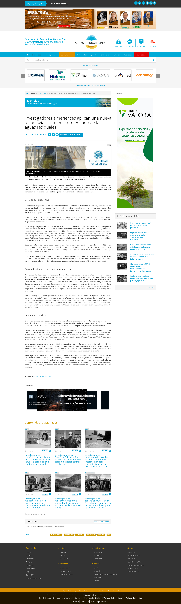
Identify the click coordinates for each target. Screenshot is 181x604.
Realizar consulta (65, 571)
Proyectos (63, 552)
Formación (105, 55)
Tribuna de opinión (66, 574)
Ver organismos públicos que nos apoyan (90, 85)
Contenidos (37, 55)
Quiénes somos (132, 568)
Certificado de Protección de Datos (110, 591)
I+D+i (26, 429)
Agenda (93, 55)
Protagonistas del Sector (34, 578)
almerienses (68, 534)
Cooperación (98, 559)
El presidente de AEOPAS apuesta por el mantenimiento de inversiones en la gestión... (140, 267)
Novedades (82, 55)
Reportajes (29, 565)
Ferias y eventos (90, 473)
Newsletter (141, 55)
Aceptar (76, 601)
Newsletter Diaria (133, 572)
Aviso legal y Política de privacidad (70, 591)
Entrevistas (30, 559)
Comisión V (131, 559)
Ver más (150, 287)
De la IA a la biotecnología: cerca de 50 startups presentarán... (141, 225)
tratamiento (91, 534)
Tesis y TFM (30, 575)
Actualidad (29, 555)
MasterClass (98, 578)
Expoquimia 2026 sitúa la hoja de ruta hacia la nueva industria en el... (142, 256)
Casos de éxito (31, 568)
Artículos (29, 562)
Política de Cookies (90, 591)
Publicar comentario (101, 522)
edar (109, 534)
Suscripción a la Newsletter (71, 135)
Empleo (117, 55)
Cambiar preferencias (99, 601)
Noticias (42, 93)
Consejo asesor (65, 568)
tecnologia (79, 534)
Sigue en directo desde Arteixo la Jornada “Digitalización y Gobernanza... (139, 236)
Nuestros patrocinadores (135, 565)
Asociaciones (98, 555)
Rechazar (85, 601)
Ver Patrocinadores (90, 65)
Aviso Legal (98, 598)
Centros (62, 555)
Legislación (131, 552)
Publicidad (128, 55)
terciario (101, 534)
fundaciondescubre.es (42, 376)
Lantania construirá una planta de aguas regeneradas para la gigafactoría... (142, 278)
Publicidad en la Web (134, 562)
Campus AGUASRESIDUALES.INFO (105, 574)
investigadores (56, 534)
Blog (27, 572)
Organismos (98, 552)
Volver (28, 534)
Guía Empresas (67, 55)
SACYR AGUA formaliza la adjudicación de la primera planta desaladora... (140, 247)
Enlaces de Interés (133, 555)
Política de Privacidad (113, 598)
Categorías (51, 55)
